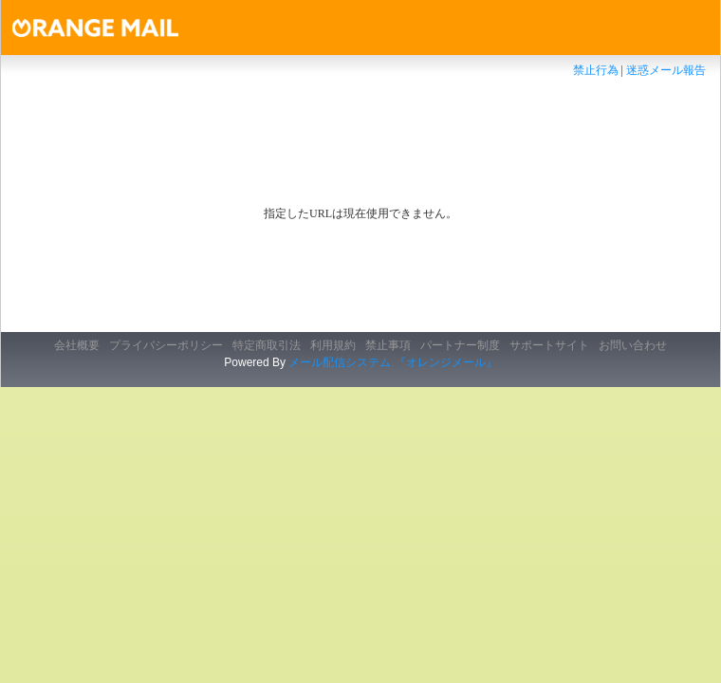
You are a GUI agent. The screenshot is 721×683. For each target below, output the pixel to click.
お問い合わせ (633, 345)
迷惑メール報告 (666, 70)
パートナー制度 (460, 345)
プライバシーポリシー (166, 345)
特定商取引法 (266, 345)
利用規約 (333, 345)
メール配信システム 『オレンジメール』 (392, 362)
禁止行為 (596, 70)
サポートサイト (549, 345)
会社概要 (77, 345)
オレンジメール (115, 27)
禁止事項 (388, 345)
